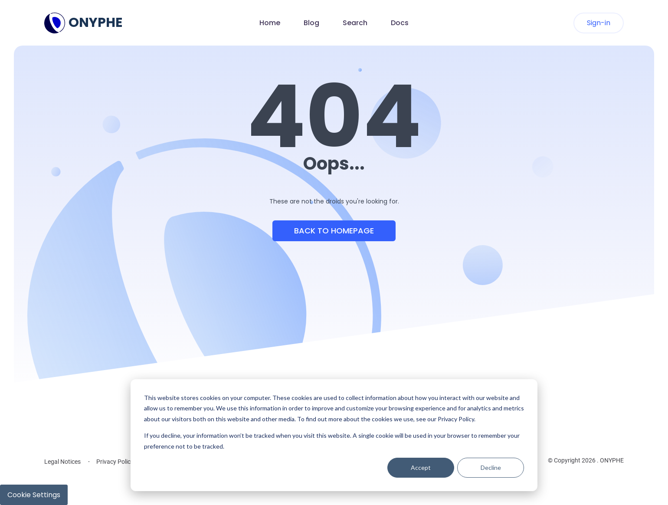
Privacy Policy (115, 461)
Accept (421, 467)
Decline (491, 467)
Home (269, 23)
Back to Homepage (334, 230)
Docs (400, 23)
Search (355, 23)
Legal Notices (62, 461)
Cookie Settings (33, 495)
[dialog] (334, 435)
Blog (311, 23)
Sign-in (598, 23)
